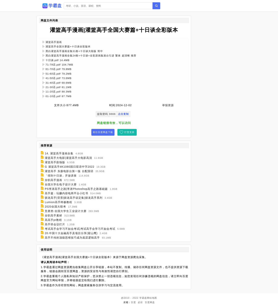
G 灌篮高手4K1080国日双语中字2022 (69, 166)
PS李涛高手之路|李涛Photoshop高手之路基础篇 (76, 188)
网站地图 (152, 298)
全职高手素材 (53, 215)
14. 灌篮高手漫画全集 (59, 153)
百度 (133, 302)
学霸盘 (143, 298)
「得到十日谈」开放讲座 (61, 175)
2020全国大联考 (55, 206)
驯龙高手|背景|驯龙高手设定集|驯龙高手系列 (74, 197)
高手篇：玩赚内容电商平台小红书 (66, 193)
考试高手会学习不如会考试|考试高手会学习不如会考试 (80, 228)
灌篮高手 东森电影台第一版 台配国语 (69, 171)
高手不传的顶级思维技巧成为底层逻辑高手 (72, 237)
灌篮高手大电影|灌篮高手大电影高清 (68, 157)
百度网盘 (150, 302)
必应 (140, 302)
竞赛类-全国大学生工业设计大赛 (65, 211)
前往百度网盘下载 (103, 132)
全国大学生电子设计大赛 (61, 184)
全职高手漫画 (53, 180)
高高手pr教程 (53, 219)
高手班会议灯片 (55, 224)
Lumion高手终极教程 (58, 202)
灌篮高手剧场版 (55, 162)
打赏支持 (129, 132)
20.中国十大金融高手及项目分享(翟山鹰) (71, 233)
